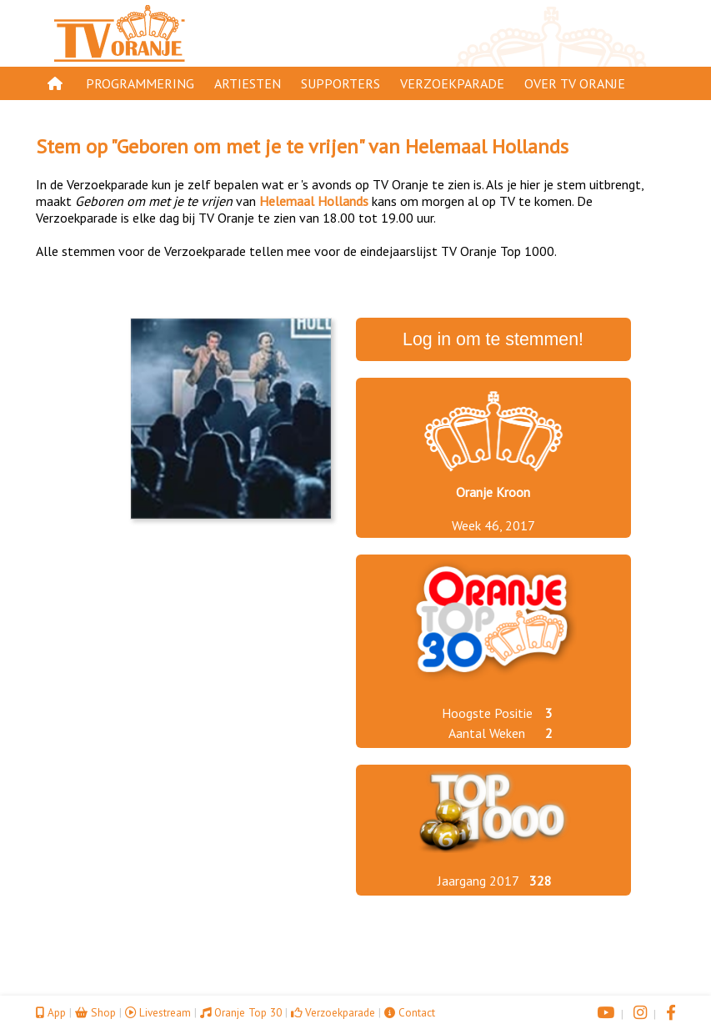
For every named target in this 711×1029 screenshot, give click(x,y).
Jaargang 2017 (478, 880)
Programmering (140, 83)
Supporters (340, 83)
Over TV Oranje (574, 83)
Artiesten (247, 83)
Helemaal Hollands (486, 146)
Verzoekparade (452, 83)
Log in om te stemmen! (493, 339)
